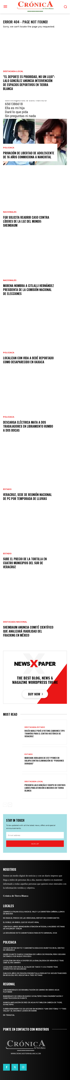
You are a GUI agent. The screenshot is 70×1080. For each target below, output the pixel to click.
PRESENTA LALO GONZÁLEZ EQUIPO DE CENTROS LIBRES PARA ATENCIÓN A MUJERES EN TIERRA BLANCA (45, 787)
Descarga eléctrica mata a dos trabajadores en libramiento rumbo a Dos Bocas (28, 426)
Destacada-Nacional (15, 622)
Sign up (35, 844)
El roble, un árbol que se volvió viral (21, 922)
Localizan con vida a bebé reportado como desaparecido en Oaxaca (28, 360)
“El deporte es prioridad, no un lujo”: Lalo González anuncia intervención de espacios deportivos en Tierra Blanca (29, 82)
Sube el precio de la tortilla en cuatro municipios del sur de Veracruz (25, 563)
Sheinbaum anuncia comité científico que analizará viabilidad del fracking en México (28, 631)
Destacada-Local (13, 71)
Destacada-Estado (35, 727)
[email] (35, 835)
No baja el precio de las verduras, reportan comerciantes (31, 918)
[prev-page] (5, 805)
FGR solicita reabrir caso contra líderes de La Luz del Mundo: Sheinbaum (26, 221)
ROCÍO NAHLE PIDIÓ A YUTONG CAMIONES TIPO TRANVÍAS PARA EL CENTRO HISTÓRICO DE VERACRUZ (45, 733)
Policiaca (8, 148)
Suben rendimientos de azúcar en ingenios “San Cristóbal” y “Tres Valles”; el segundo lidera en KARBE (34, 1010)
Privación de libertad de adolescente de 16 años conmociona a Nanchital (28, 155)
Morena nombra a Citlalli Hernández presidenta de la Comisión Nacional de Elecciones (28, 289)
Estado (7, 489)
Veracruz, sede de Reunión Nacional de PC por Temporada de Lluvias (27, 496)
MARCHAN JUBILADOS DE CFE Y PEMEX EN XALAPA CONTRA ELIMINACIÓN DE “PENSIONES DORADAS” (44, 760)
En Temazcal (9, 1015)
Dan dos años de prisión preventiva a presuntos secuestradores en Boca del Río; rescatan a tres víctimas (35, 974)
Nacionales (9, 212)
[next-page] (10, 805)
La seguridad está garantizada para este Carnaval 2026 (30, 933)
